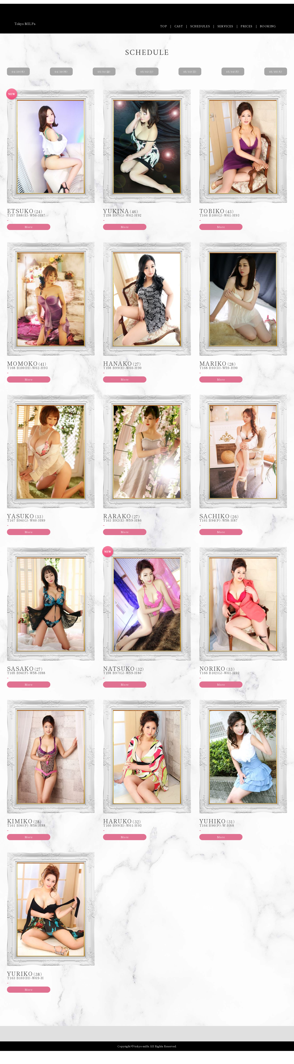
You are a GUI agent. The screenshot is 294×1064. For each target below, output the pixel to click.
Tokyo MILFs (24, 23)
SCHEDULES (200, 26)
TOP (163, 26)
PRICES (246, 26)
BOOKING (268, 26)
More (22, 228)
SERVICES (225, 26)
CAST (179, 26)
